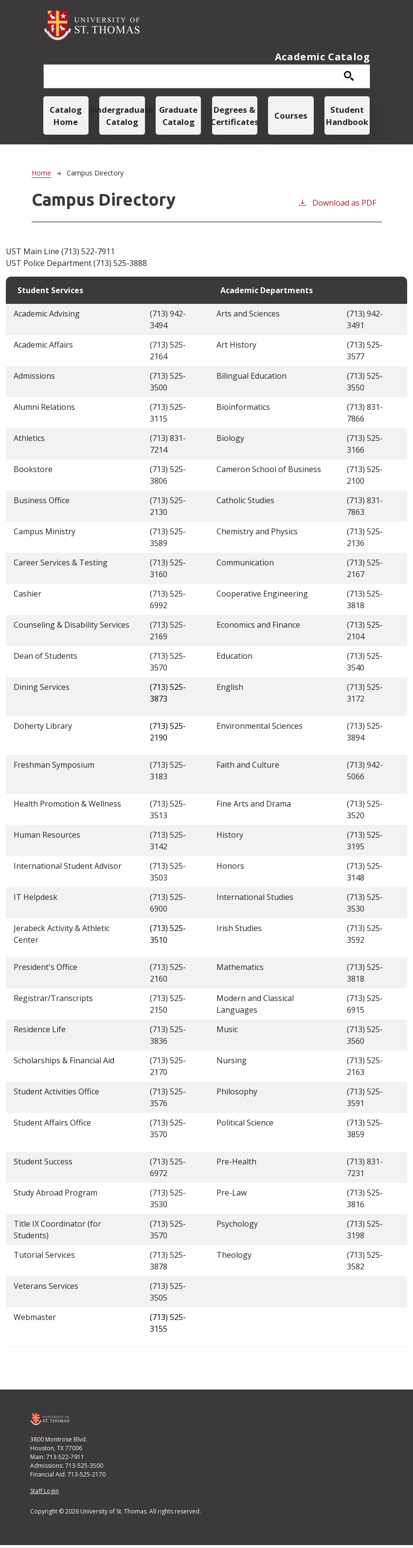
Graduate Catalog (178, 117)
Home (41, 175)
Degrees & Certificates (234, 117)
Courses (290, 117)
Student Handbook (347, 117)
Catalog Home (66, 117)
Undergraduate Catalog (121, 117)
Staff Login (44, 1494)
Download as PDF (337, 205)
